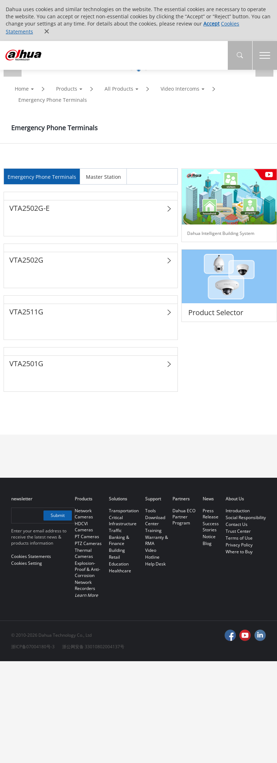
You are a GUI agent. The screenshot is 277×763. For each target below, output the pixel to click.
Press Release (210, 514)
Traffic (115, 530)
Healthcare (120, 571)
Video (150, 550)
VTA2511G (26, 312)
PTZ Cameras (88, 543)
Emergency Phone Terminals (52, 99)
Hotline (152, 557)
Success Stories (211, 527)
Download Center (155, 520)
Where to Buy (239, 552)
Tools (150, 511)
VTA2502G (26, 260)
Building (117, 550)
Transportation (124, 511)
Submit (58, 515)
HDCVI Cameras (84, 527)
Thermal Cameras (84, 553)
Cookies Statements (31, 556)
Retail (114, 557)
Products (66, 88)
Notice (209, 536)
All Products (119, 88)
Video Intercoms (180, 88)
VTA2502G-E (29, 208)
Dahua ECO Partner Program (183, 517)
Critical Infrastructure (123, 520)
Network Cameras (84, 514)
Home (22, 88)
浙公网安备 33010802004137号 (93, 647)
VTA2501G (26, 363)
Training (153, 530)
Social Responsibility (246, 517)
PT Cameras (87, 536)
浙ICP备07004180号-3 (33, 647)
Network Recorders (85, 585)
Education (119, 564)
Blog (207, 543)
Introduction (238, 511)
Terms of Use (239, 538)
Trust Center (238, 531)
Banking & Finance (119, 540)
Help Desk (155, 564)
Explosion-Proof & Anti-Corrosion (87, 569)
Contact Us (237, 524)
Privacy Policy (239, 545)
